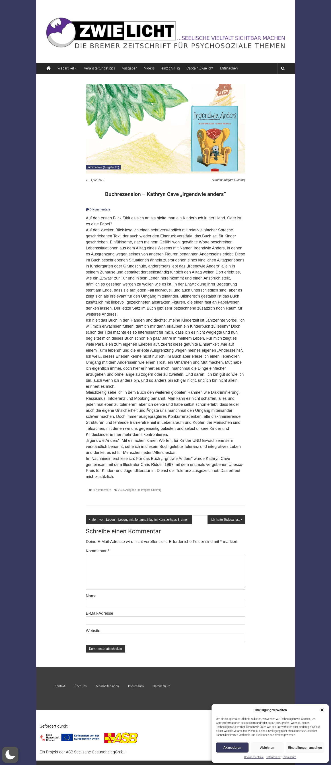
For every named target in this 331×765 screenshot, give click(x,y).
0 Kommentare (98, 209)
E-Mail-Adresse (99, 613)
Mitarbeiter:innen (107, 686)
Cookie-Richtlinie (253, 757)
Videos (149, 68)
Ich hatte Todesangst (225, 519)
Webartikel (66, 68)
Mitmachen (229, 68)
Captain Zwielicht (200, 68)
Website (93, 630)
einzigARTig (170, 68)
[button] (322, 710)
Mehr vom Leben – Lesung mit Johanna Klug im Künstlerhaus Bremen (140, 519)
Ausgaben (129, 68)
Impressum (289, 757)
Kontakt (60, 686)
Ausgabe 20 (132, 490)
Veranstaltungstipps (99, 68)
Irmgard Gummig (151, 490)
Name (91, 596)
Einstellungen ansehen (305, 748)
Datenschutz (273, 757)
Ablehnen (267, 748)
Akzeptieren (232, 748)
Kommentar (97, 551)
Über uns (80, 686)
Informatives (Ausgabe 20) (103, 167)
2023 (121, 490)
